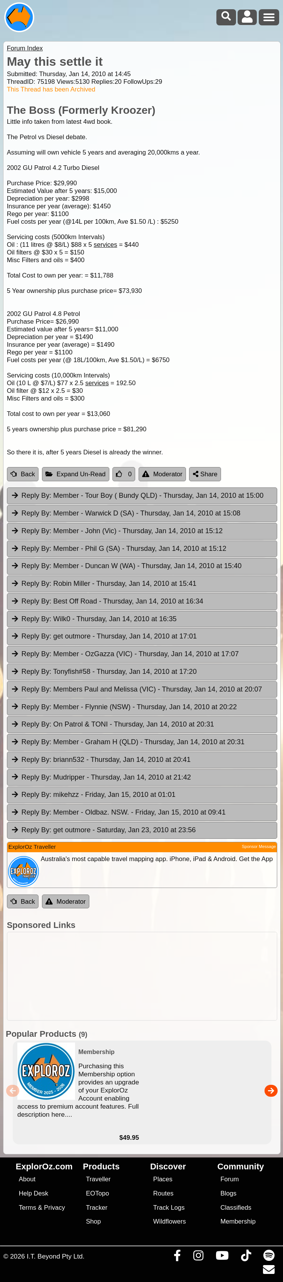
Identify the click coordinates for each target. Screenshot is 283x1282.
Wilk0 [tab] (94, 619)
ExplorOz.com (44, 1166)
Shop (93, 1221)
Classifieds (235, 1207)
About (27, 1179)
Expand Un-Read (75, 474)
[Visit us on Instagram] (198, 1257)
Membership (237, 1221)
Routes (163, 1193)
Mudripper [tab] (101, 777)
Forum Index (25, 48)
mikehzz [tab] (93, 795)
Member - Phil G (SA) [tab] (118, 549)
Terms (27, 1207)
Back (22, 474)
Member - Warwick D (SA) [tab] (126, 513)
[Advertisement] (145, 976)
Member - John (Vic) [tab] (117, 531)
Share (205, 474)
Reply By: (37, 495)
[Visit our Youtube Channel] (222, 1257)
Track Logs (169, 1207)
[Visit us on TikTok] (246, 1257)
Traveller (98, 1179)
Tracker (96, 1207)
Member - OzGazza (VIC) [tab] (125, 654)
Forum (229, 1179)
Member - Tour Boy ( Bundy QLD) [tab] (137, 495)
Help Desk (34, 1193)
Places (162, 1179)
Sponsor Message (259, 846)
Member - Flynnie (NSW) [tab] (124, 707)
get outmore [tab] (104, 636)
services (105, 244)
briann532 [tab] (101, 760)
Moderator (162, 474)
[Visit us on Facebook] (177, 1257)
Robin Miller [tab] (103, 584)
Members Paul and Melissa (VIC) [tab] (136, 689)
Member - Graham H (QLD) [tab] (127, 742)
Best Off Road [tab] (107, 601)
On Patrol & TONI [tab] (112, 724)
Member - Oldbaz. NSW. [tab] (118, 812)
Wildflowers (169, 1221)
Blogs (228, 1193)
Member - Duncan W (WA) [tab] (126, 566)
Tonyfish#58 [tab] (104, 672)
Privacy (54, 1207)
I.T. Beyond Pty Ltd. (55, 1256)
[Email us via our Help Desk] (268, 1271)
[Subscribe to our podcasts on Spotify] (268, 1257)
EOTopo (97, 1193)
